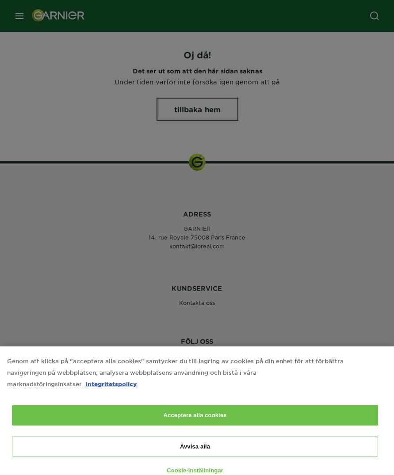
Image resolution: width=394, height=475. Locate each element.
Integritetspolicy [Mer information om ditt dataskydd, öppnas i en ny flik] (111, 391)
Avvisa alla (195, 453)
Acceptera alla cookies (195, 422)
